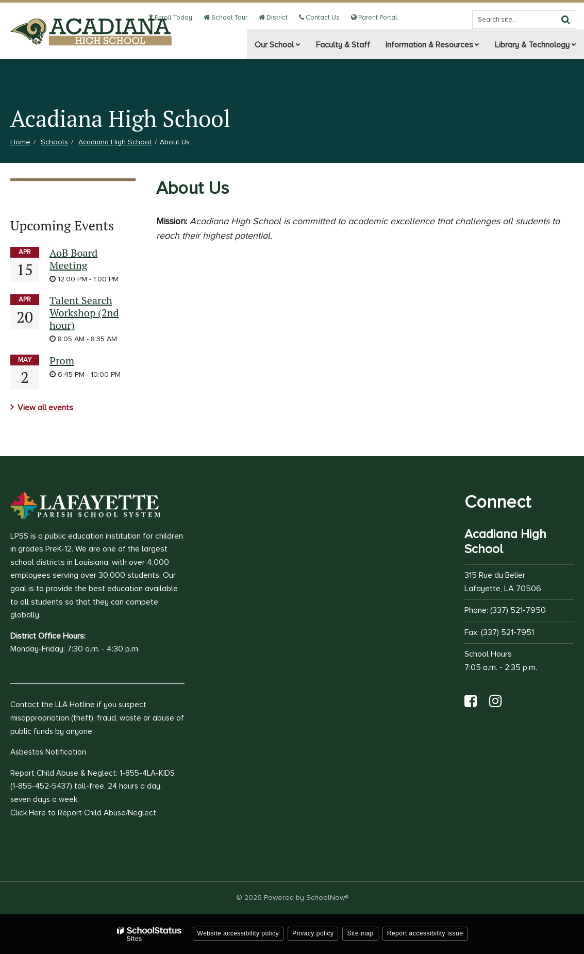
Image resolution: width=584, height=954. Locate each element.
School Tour (230, 17)
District (276, 17)
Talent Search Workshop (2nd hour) (84, 312)
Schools (54, 142)
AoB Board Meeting (73, 259)
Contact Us (321, 17)
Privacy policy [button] (312, 933)
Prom (61, 360)
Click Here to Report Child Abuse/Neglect (83, 812)
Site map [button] (360, 933)
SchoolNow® (327, 897)
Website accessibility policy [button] (238, 933)
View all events (45, 408)
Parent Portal (374, 17)
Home (20, 142)
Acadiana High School (115, 142)
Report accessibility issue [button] (425, 933)
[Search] (565, 19)
